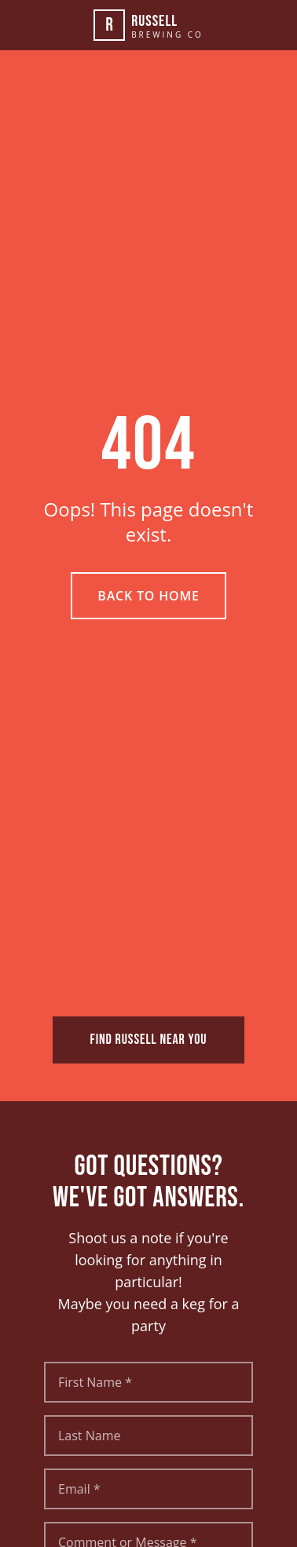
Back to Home (148, 595)
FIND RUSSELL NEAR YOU (148, 1039)
